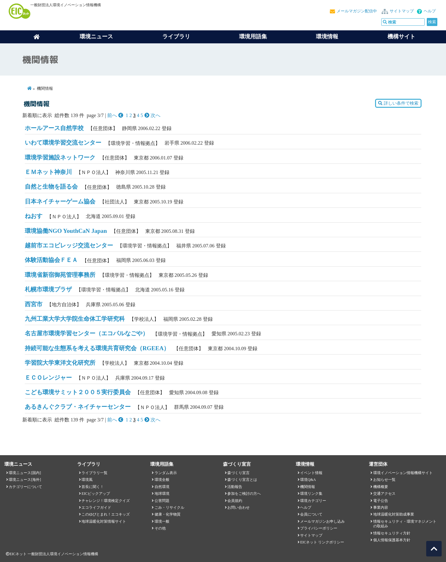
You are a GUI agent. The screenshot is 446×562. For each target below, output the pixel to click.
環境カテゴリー (313, 501)
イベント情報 (311, 473)
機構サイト (401, 36)
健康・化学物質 (168, 514)
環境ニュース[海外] (25, 479)
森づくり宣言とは (242, 479)
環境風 (87, 479)
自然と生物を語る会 (51, 186)
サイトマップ (402, 11)
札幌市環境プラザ (48, 289)
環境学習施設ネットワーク (60, 157)
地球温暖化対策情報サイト (103, 521)
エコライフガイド (96, 507)
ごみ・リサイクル (169, 507)
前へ (116, 115)
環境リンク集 (311, 493)
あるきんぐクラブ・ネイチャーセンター (78, 406)
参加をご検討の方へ (244, 493)
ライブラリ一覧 (94, 473)
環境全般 (162, 479)
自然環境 (162, 487)
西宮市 (33, 304)
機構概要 (380, 487)
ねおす (33, 216)
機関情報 (307, 487)
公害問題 (162, 501)
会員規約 (234, 501)
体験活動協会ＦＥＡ (51, 260)
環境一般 (162, 521)
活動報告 (234, 487)
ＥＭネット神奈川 (48, 172)
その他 (160, 528)
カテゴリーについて (25, 487)
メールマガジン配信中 (357, 11)
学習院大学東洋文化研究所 (60, 362)
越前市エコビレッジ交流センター (69, 245)
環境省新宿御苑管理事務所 (60, 275)
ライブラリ (176, 36)
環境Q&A (308, 479)
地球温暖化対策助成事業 (393, 514)
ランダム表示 (166, 473)
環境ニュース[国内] (25, 473)
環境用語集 (253, 36)
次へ (152, 115)
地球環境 (162, 493)
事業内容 (380, 507)
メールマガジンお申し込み (322, 521)
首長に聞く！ (92, 487)
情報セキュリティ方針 (391, 533)
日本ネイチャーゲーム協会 (60, 201)
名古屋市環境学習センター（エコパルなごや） (86, 333)
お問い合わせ (238, 507)
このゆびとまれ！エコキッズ (105, 514)
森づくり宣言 (238, 473)
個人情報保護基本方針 (391, 540)
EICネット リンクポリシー (322, 542)
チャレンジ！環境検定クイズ (105, 501)
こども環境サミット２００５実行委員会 (78, 392)
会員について (311, 514)
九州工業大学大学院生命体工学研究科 (75, 319)
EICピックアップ (95, 493)
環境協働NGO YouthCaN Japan (66, 231)
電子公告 (380, 501)
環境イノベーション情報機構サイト (403, 473)
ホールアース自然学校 (54, 128)
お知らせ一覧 (384, 479)
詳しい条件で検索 (398, 103)
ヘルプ (430, 11)
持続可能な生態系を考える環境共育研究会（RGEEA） (97, 348)
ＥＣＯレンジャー (48, 377)
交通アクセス (384, 493)
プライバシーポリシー (318, 528)
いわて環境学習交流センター (63, 142)
